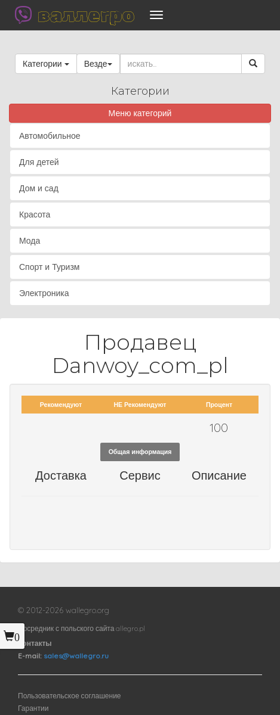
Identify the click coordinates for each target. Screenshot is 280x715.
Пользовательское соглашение (69, 695)
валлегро (86, 15)
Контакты (35, 643)
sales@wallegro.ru (76, 655)
